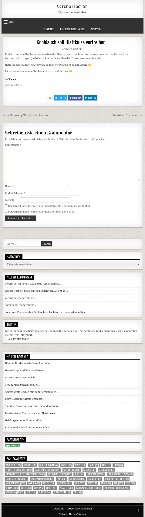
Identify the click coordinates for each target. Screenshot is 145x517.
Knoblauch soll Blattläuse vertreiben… (73, 42)
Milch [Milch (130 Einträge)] (48, 483)
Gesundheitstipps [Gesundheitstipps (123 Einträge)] (59, 474)
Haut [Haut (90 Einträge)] (61, 479)
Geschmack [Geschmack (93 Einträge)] (106, 470)
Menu (11, 22)
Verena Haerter (72, 6)
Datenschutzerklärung (72, 29)
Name (9, 186)
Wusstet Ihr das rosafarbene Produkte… (28, 363)
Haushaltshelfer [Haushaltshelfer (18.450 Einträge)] (120, 474)
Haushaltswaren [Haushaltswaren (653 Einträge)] (42, 479)
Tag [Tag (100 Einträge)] (118, 483)
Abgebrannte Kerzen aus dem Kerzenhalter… (31, 391)
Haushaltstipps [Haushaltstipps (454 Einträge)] (16, 479)
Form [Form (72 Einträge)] (118, 465)
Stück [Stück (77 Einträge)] (106, 483)
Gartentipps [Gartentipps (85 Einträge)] (71, 470)
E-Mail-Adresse (15, 193)
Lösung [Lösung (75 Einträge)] (34, 483)
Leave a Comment (73, 48)
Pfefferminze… (26, 298)
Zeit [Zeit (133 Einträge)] (30, 492)
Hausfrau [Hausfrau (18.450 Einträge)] (95, 474)
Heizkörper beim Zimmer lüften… (24, 420)
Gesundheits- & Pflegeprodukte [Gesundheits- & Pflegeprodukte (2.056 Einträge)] (25, 474)
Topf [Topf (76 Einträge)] (38, 488)
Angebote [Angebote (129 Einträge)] (13, 465)
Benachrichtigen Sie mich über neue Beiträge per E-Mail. (41, 211)
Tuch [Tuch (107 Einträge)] (51, 488)
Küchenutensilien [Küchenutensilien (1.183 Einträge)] (117, 479)
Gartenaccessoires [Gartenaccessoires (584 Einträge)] (47, 470)
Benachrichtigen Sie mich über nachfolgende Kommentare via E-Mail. (49, 206)
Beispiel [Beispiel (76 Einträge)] (30, 465)
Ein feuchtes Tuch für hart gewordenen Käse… (60, 312)
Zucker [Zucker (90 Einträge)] (44, 492)
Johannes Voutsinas (17, 312)
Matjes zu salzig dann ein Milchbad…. (40, 283)
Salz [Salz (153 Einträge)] (79, 483)
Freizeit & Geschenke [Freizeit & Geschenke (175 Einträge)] (19, 470)
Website (9, 200)
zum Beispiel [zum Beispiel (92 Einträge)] (62, 492)
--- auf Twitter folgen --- (19, 339)
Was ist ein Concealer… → (128, 115)
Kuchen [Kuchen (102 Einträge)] (94, 479)
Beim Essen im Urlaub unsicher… (24, 398)
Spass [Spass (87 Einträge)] (92, 483)
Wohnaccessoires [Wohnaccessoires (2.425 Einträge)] (116, 488)
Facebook (75, 97)
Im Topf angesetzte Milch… (20, 377)
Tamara (9, 305)
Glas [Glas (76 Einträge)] (78, 474)
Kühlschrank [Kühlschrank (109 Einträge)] (15, 483)
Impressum (95, 29)
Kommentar (13, 144)
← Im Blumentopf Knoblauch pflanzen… (26, 115)
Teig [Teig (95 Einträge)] (130, 483)
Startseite (48, 29)
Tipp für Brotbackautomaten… (22, 384)
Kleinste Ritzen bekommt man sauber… (28, 427)
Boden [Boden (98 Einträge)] (66, 465)
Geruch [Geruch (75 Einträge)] (89, 470)
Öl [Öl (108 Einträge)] (78, 492)
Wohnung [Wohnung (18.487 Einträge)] (14, 492)
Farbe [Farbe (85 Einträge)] (94, 465)
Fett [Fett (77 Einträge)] (106, 465)
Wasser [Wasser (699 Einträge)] (66, 488)
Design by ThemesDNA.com (72, 514)
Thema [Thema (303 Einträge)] (12, 488)
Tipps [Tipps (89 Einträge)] (26, 488)
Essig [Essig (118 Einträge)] (80, 465)
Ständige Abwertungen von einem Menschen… (32, 406)
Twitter (60, 97)
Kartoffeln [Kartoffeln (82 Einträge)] (77, 479)
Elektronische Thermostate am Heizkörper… (31, 413)
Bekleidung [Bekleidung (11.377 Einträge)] (48, 465)
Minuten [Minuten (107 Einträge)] (64, 483)
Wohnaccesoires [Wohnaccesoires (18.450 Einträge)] (88, 488)
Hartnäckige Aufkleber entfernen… (25, 370)
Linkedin (90, 97)
